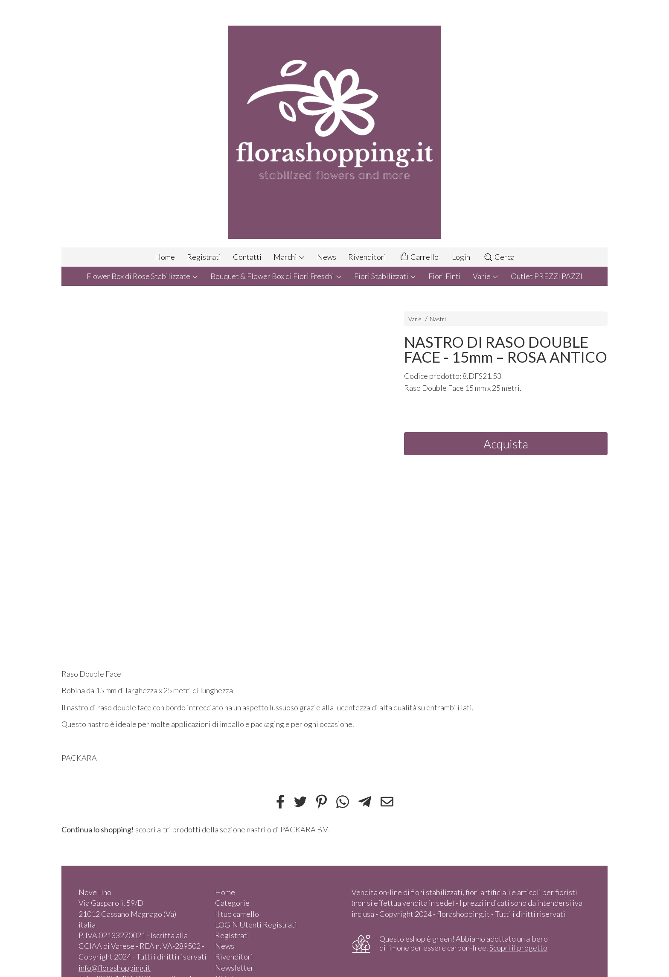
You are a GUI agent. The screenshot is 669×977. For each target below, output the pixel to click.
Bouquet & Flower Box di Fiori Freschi (276, 276)
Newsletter (234, 967)
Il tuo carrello (237, 914)
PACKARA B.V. (304, 829)
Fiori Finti (444, 276)
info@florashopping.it (115, 967)
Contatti (247, 257)
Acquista (505, 443)
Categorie (232, 902)
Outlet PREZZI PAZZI (546, 276)
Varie (486, 276)
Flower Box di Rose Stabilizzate (142, 276)
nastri (256, 829)
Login (461, 257)
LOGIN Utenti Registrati (256, 924)
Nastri (438, 319)
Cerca (499, 257)
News (326, 257)
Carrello (419, 257)
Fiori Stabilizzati (385, 276)
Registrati (204, 257)
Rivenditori (367, 257)
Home (165, 257)
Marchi (289, 257)
